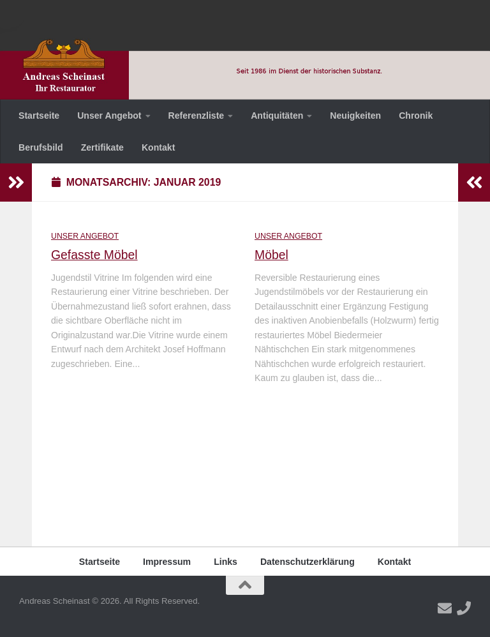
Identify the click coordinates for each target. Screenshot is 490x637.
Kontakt (158, 147)
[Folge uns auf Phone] (464, 608)
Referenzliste (196, 115)
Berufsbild (41, 147)
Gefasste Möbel (94, 255)
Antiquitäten (277, 115)
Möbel (271, 255)
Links (225, 562)
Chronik (416, 115)
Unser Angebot (109, 115)
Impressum (167, 562)
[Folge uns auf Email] (445, 608)
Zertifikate (102, 147)
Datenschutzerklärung (307, 562)
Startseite (39, 115)
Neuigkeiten (355, 115)
